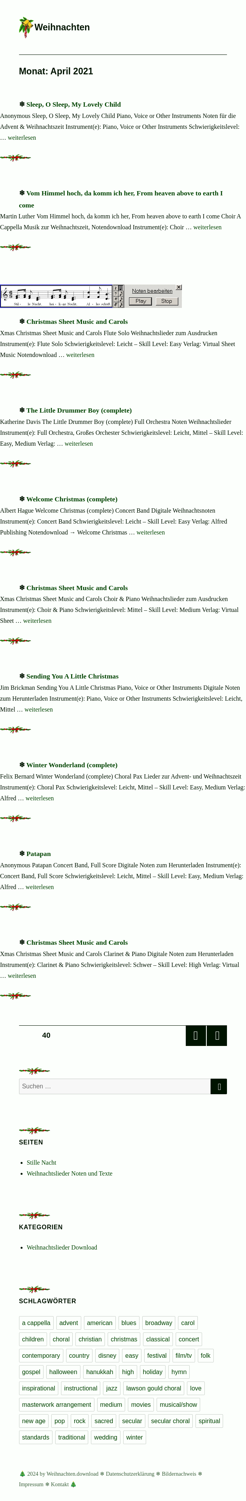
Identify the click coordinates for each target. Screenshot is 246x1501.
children (33, 1339)
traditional (71, 1437)
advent (68, 1323)
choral (61, 1339)
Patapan (38, 854)
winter (134, 1437)
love (195, 1388)
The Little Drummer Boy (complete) (79, 410)
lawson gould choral (153, 1388)
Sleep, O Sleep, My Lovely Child (73, 104)
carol (188, 1323)
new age (34, 1421)
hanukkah (99, 1372)
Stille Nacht (41, 1162)
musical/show (178, 1404)
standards (35, 1437)
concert (189, 1339)
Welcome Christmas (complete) (72, 499)
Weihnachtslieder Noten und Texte (70, 1173)
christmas (124, 1339)
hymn (179, 1372)
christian (90, 1339)
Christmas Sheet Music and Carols (77, 321)
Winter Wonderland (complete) (72, 765)
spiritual (209, 1421)
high (128, 1372)
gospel (31, 1372)
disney (107, 1355)
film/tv (184, 1355)
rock (79, 1421)
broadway (158, 1323)
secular (132, 1421)
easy (131, 1355)
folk (206, 1355)
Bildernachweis (179, 1474)
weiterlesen (22, 137)
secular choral (170, 1421)
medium (111, 1404)
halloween (63, 1372)
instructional (80, 1388)
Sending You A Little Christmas (72, 676)
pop (59, 1421)
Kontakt (60, 1484)
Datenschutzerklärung (130, 1474)
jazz (111, 1388)
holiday (153, 1372)
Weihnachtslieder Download (62, 1247)
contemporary (41, 1355)
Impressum (31, 1484)
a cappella (36, 1323)
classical (157, 1339)
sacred (103, 1421)
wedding (105, 1437)
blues (129, 1323)
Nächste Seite (217, 1036)
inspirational (38, 1388)
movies (141, 1404)
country (79, 1355)
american (100, 1323)
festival (157, 1355)
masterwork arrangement (56, 1404)
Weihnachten (62, 27)
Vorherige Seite (196, 1036)
